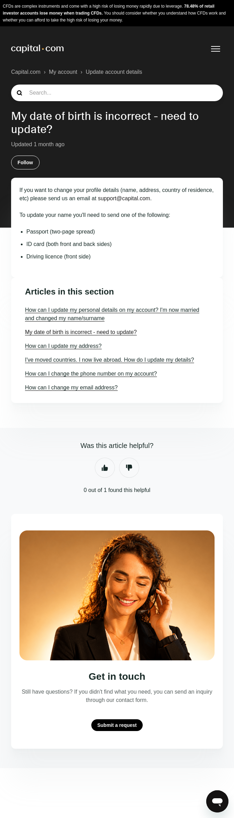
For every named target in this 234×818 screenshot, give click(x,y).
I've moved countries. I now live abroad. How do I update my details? (109, 360)
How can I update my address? (63, 346)
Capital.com (25, 72)
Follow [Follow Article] (25, 162)
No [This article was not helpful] (129, 468)
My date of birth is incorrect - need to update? (81, 332)
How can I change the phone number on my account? (91, 374)
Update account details (114, 72)
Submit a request (117, 725)
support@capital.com (124, 198)
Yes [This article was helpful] (105, 468)
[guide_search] (117, 93)
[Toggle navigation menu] (215, 49)
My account (63, 72)
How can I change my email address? (71, 387)
